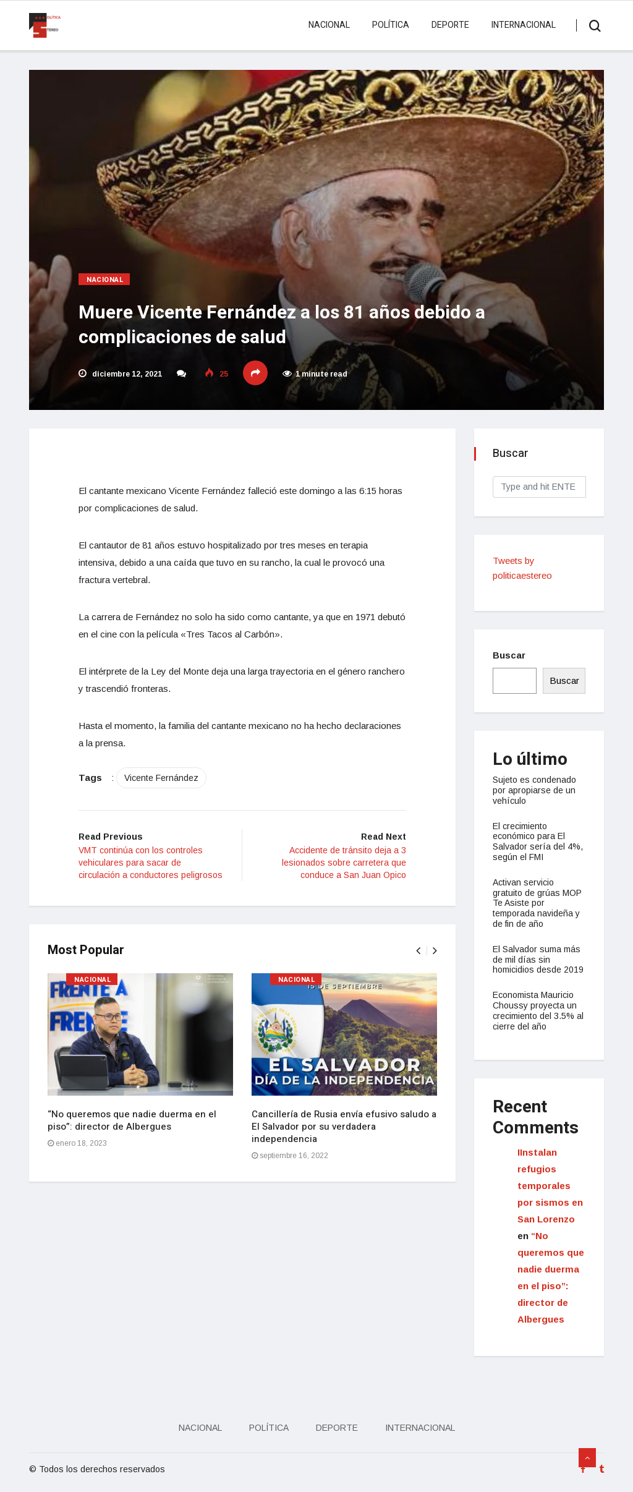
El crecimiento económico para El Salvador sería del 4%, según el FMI (538, 841)
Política (390, 25)
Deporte (450, 25)
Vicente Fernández (161, 778)
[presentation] (418, 950)
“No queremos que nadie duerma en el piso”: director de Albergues (132, 1120)
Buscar (509, 655)
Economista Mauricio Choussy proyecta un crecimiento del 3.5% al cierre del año (538, 1010)
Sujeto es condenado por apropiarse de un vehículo (534, 790)
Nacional (329, 25)
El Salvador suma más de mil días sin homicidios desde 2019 (538, 959)
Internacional (523, 25)
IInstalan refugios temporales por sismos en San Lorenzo (550, 1185)
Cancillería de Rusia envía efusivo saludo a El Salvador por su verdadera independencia (344, 1126)
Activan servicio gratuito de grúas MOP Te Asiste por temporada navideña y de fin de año (537, 903)
